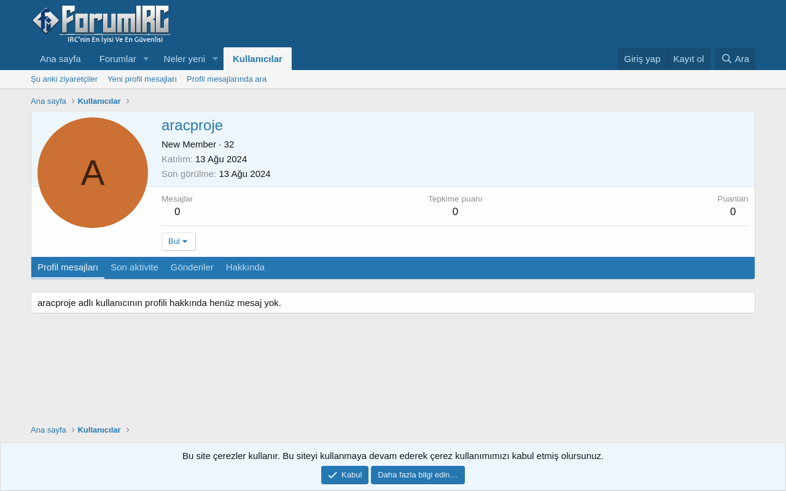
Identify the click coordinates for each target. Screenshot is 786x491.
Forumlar (117, 58)
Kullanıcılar (257, 58)
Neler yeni (185, 58)
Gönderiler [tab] (192, 267)
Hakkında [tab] (245, 267)
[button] (146, 58)
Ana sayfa (60, 58)
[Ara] (735, 58)
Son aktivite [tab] (134, 267)
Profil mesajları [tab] (67, 267)
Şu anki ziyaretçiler (64, 79)
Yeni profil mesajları (142, 79)
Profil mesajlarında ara (227, 79)
